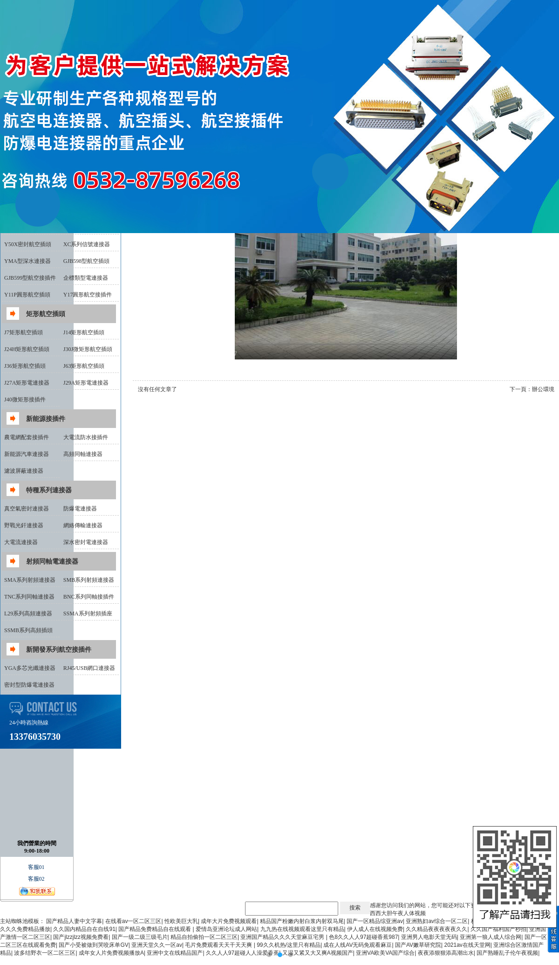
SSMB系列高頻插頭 (28, 630)
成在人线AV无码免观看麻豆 (357, 945)
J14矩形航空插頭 (84, 332)
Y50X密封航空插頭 (27, 244)
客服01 (37, 867)
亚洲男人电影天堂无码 (429, 937)
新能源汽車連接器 (26, 454)
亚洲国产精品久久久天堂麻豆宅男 (283, 937)
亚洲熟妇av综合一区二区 (437, 921)
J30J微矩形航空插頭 (87, 349)
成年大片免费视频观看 (229, 921)
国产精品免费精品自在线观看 (155, 929)
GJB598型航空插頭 (86, 261)
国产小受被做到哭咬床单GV (93, 945)
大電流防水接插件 (85, 437)
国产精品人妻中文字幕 (74, 921)
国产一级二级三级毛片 (140, 937)
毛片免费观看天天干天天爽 (219, 945)
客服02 (37, 878)
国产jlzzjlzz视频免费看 (81, 937)
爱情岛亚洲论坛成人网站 (226, 929)
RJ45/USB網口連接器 (89, 668)
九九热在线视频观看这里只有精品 (302, 929)
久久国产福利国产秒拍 (498, 929)
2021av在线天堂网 (467, 945)
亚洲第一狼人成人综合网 (490, 937)
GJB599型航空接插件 (30, 278)
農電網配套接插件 (26, 437)
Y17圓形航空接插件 (87, 294)
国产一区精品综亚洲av (375, 921)
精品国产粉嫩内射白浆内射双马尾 (302, 921)
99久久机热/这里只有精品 (288, 945)
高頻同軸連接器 (82, 454)
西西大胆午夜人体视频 (398, 913)
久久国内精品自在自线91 (84, 929)
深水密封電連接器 (85, 542)
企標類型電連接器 (85, 278)
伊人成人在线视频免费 (375, 929)
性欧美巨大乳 (181, 921)
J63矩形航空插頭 (84, 366)
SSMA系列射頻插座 (87, 613)
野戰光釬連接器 (23, 525)
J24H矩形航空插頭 (26, 349)
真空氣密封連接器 (26, 508)
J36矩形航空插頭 (25, 366)
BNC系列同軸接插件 (88, 596)
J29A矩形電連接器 (86, 382)
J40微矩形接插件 (25, 399)
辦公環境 (543, 389)
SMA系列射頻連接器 (29, 580)
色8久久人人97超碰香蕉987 (363, 937)
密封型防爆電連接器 (29, 685)
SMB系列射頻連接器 (88, 580)
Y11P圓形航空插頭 (27, 294)
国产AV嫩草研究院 (418, 945)
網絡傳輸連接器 (82, 525)
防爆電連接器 (80, 508)
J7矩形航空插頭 (23, 332)
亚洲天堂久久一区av (156, 945)
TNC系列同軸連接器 (29, 596)
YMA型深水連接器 (27, 261)
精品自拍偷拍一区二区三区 (204, 937)
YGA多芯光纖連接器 (29, 668)
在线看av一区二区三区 (133, 921)
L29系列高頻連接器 (28, 613)
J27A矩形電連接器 (26, 382)
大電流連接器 (21, 542)
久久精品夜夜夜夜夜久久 (436, 929)
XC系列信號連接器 (86, 244)
